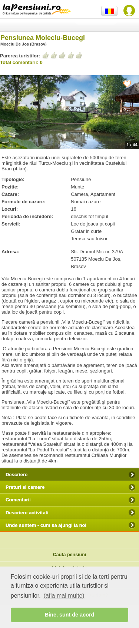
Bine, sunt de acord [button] (70, 615)
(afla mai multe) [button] (63, 595)
